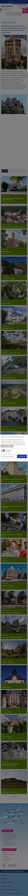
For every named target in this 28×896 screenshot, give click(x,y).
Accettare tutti (22, 456)
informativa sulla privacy (7, 446)
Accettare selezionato (8, 456)
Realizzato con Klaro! (22, 459)
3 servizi (8, 451)
